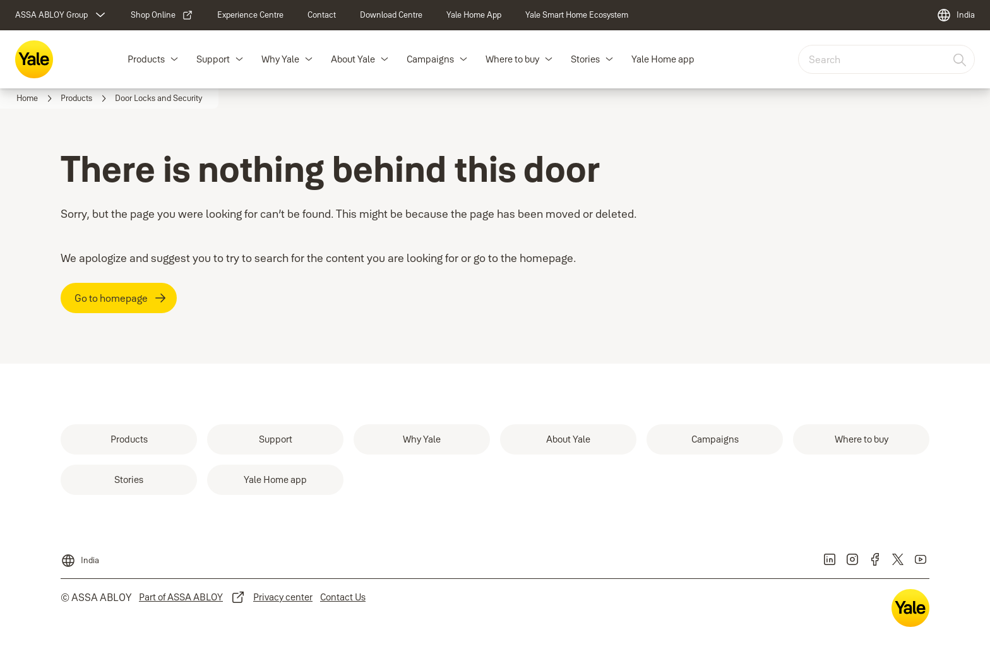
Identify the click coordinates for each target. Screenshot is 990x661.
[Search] (960, 59)
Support (213, 59)
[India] (955, 15)
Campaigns (430, 59)
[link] (161, 15)
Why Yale (280, 59)
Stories (585, 59)
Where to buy (512, 59)
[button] (174, 59)
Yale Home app (663, 59)
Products (146, 59)
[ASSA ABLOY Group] (61, 15)
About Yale (353, 59)
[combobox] (886, 59)
